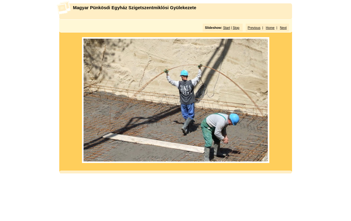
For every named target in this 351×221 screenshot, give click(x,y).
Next (283, 27)
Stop (236, 27)
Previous (254, 27)
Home (270, 27)
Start (226, 27)
